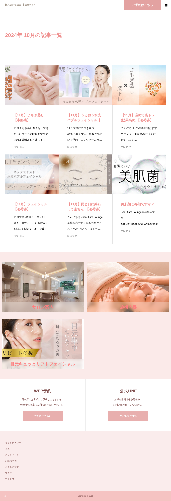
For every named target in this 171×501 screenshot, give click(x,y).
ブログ (8, 473)
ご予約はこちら (42, 416)
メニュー (9, 449)
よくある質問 (12, 467)
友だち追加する (128, 416)
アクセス (9, 479)
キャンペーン (12, 455)
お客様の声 (11, 461)
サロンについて (13, 443)
